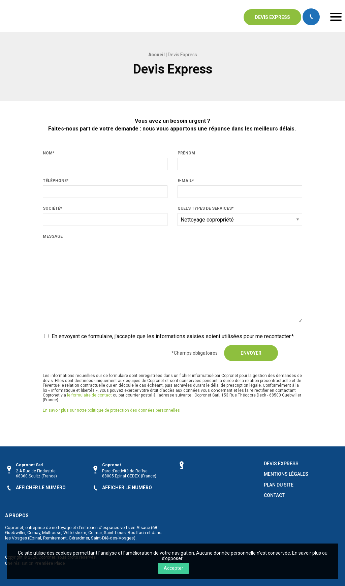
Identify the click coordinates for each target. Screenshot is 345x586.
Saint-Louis (115, 532)
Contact (274, 494)
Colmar (95, 532)
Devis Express (281, 463)
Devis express (272, 17)
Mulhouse (51, 532)
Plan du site (278, 484)
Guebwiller (15, 532)
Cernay (33, 532)
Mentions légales (286, 473)
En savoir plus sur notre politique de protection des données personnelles (111, 410)
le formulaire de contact (89, 395)
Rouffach (137, 532)
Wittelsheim (74, 532)
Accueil (156, 54)
